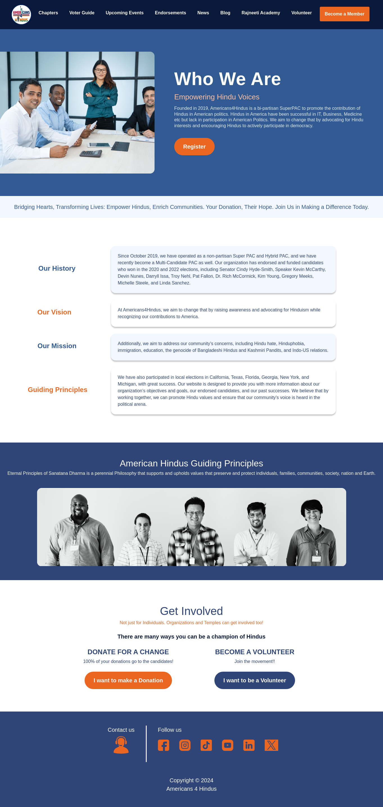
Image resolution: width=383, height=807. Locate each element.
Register (194, 146)
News (203, 12)
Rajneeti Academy (261, 12)
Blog (225, 12)
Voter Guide (82, 12)
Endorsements (170, 12)
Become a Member (344, 14)
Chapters (48, 12)
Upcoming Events (125, 12)
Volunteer (301, 12)
